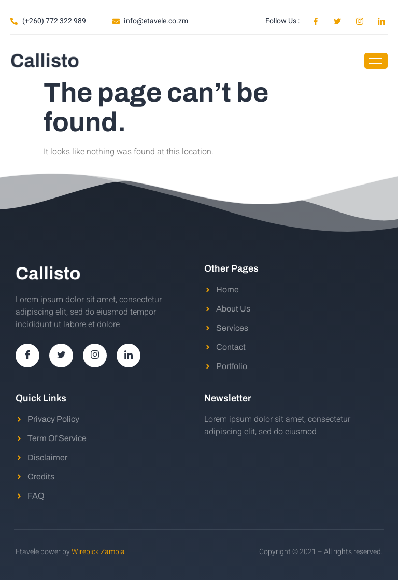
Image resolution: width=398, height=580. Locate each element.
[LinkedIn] (128, 355)
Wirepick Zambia (98, 551)
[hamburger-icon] (376, 61)
